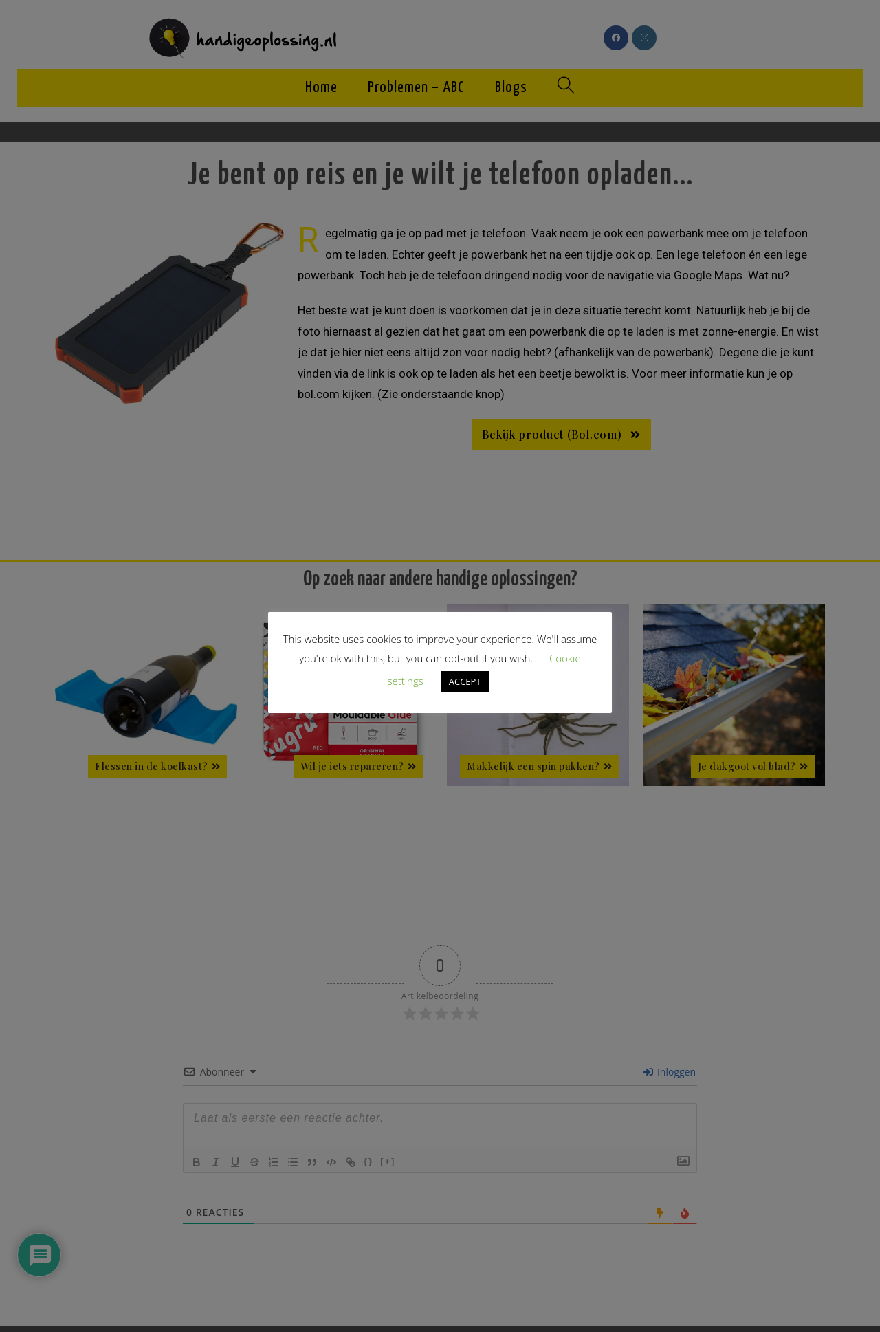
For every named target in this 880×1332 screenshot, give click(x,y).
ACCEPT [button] (465, 681)
